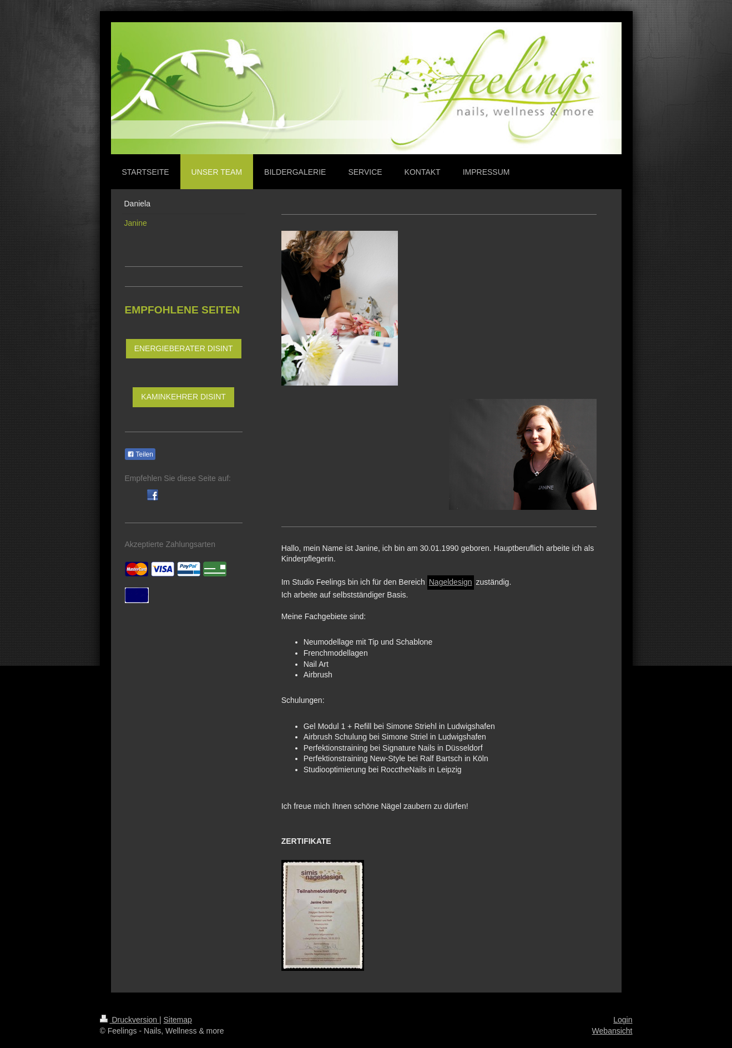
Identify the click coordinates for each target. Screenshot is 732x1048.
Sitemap (178, 1019)
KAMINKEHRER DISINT (183, 396)
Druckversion (129, 1019)
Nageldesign (450, 582)
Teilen (140, 454)
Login (622, 1019)
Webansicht (612, 1030)
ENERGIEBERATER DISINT (183, 348)
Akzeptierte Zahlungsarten (170, 544)
